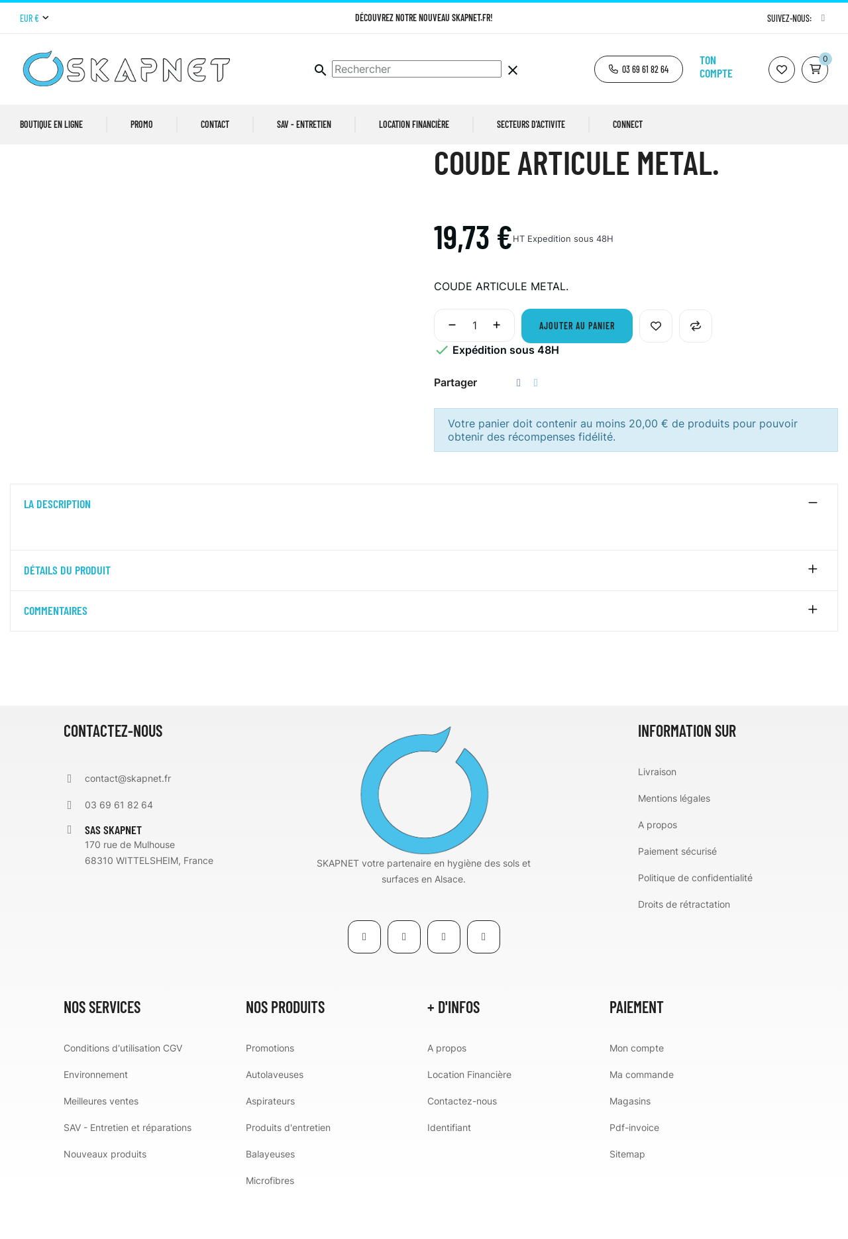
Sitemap (627, 1195)
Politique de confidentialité (695, 919)
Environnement (96, 1116)
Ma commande (642, 1116)
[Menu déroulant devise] (34, 18)
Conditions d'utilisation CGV (123, 1089)
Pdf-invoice (634, 1169)
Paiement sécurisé (677, 892)
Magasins (630, 1142)
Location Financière (469, 1116)
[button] (638, 69)
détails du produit (67, 613)
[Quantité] (474, 367)
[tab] (424, 546)
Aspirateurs (270, 1142)
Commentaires (55, 653)
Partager (519, 424)
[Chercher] (417, 69)
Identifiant (449, 1169)
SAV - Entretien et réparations (127, 1169)
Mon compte (637, 1089)
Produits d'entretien (288, 1169)
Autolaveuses (274, 1116)
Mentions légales (674, 839)
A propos (657, 866)
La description (57, 546)
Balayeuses (270, 1195)
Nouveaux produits (105, 1195)
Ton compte (716, 66)
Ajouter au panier (577, 367)
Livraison (657, 813)
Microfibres (270, 1222)
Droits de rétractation (684, 945)
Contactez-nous (462, 1142)
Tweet (536, 424)
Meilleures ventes (101, 1142)
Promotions (270, 1089)
